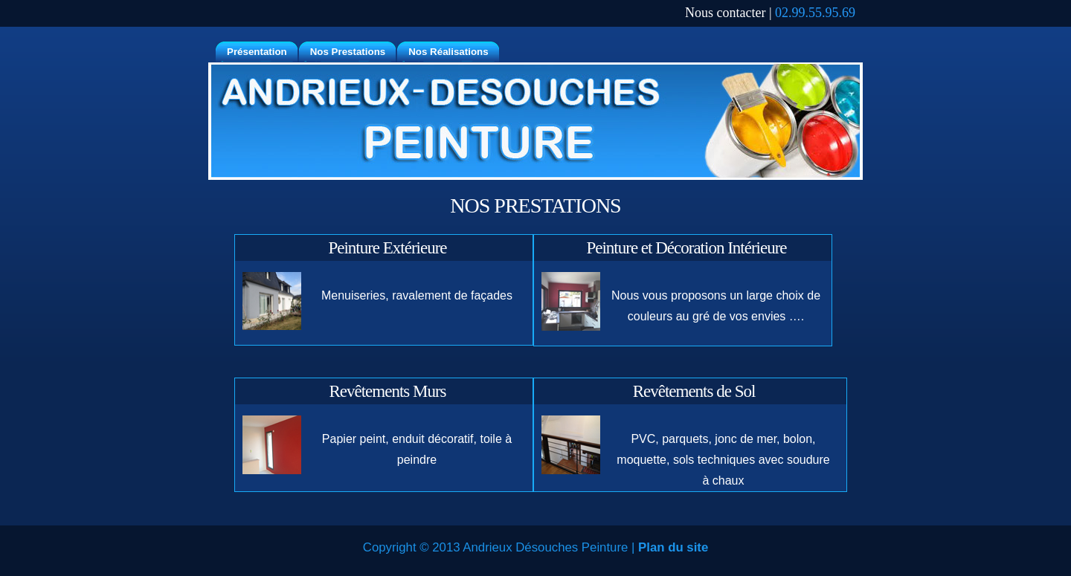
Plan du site (673, 547)
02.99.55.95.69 (815, 12)
